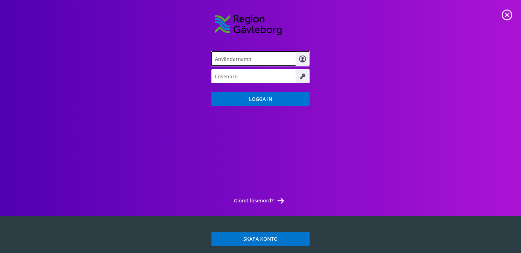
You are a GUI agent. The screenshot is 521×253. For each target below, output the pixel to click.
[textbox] (260, 59)
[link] (507, 14)
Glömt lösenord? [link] (253, 200)
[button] (260, 99)
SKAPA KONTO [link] (260, 238)
